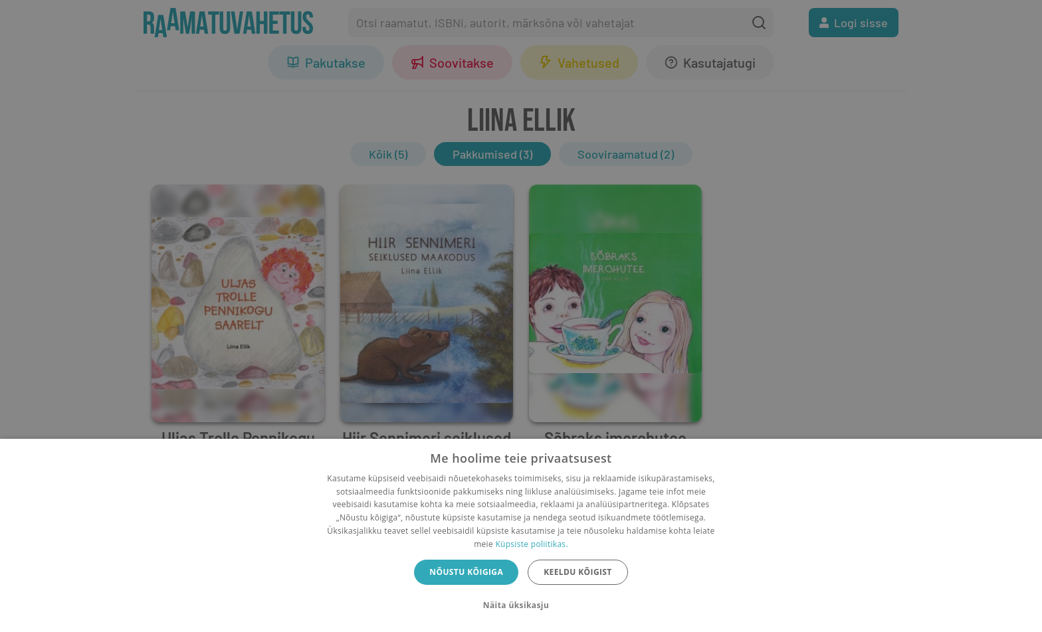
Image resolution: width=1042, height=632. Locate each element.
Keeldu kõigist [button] (578, 572)
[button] (521, 605)
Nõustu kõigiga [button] (466, 572)
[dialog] (521, 535)
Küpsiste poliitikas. (531, 544)
